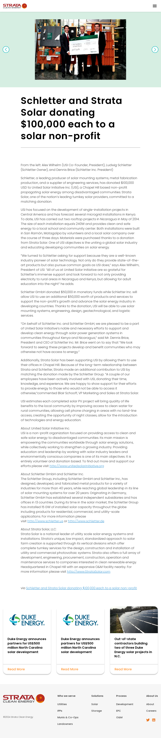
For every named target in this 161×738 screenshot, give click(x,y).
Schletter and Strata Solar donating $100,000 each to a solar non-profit (81, 588)
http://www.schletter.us (45, 521)
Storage (96, 711)
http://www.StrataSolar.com (88, 571)
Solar (94, 704)
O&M (119, 717)
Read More (16, 669)
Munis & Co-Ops (67, 717)
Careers (151, 711)
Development (124, 704)
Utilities (62, 704)
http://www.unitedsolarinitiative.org (77, 466)
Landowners (65, 724)
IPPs (59, 711)
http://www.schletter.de (86, 521)
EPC (118, 711)
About (150, 704)
